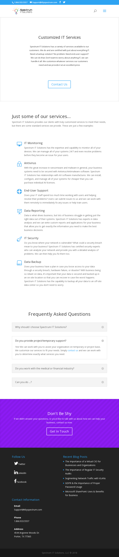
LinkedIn (20, 472)
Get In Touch (59, 431)
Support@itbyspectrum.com (28, 509)
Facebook (20, 481)
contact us (73, 350)
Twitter (19, 463)
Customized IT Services (59, 37)
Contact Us (59, 84)
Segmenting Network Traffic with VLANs (85, 478)
